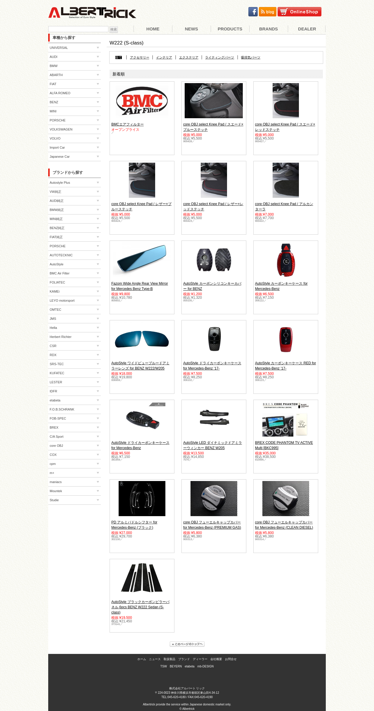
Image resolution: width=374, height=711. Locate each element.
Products (230, 28)
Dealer (307, 28)
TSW (163, 666)
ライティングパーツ (219, 57)
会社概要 (216, 659)
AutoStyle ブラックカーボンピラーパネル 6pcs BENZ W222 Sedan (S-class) (140, 607)
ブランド (184, 659)
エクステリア (188, 57)
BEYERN (176, 666)
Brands (268, 28)
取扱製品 (169, 659)
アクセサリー (139, 57)
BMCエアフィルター (127, 124)
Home (153, 28)
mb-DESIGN (206, 666)
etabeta (189, 666)
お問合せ (231, 659)
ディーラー (200, 659)
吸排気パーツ (250, 57)
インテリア (164, 57)
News (191, 28)
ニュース (155, 659)
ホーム (141, 659)
